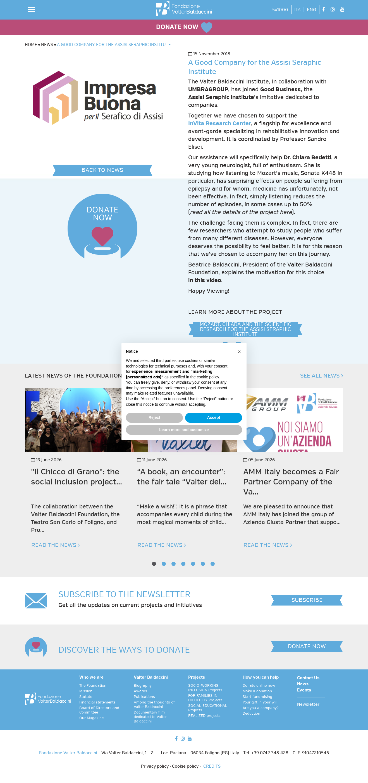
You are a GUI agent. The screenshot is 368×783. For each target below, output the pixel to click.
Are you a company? (261, 708)
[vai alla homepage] (184, 8)
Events (304, 690)
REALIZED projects (204, 716)
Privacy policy (155, 766)
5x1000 (280, 10)
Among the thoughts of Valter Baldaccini (154, 704)
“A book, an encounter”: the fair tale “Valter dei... (181, 477)
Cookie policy (185, 766)
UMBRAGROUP (208, 89)
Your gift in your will (260, 702)
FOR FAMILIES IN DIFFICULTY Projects (205, 697)
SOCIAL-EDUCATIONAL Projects (207, 707)
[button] (31, 9)
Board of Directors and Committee (99, 710)
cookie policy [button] (208, 377)
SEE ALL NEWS (321, 375)
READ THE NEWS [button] (55, 545)
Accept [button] (213, 417)
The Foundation (92, 685)
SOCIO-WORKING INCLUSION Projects (205, 687)
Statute (85, 697)
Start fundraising (257, 697)
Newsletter (308, 704)
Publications (144, 697)
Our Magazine (91, 718)
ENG (311, 10)
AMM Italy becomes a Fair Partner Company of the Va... (291, 482)
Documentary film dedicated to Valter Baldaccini (150, 717)
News (303, 684)
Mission (85, 691)
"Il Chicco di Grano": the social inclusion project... (76, 477)
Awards (140, 691)
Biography (143, 685)
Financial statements (97, 702)
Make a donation (257, 691)
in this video (204, 280)
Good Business (280, 89)
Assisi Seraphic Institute (221, 97)
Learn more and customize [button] (184, 429)
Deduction (251, 713)
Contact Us (308, 678)
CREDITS (212, 766)
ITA (297, 10)
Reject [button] (154, 417)
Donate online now (259, 685)
